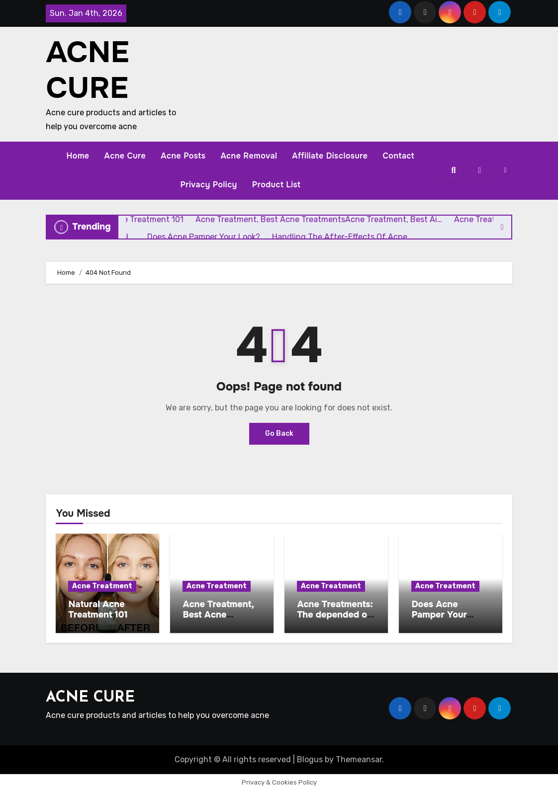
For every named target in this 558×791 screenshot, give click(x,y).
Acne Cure (125, 156)
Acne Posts (183, 156)
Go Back (279, 433)
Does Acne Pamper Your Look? (438, 615)
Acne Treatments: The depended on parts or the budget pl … (334, 620)
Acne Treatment (102, 586)
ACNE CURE (87, 70)
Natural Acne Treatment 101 (98, 610)
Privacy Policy (208, 184)
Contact (398, 156)
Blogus (310, 759)
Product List (276, 184)
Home (78, 156)
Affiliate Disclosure (330, 156)
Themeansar (359, 759)
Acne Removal (248, 156)
